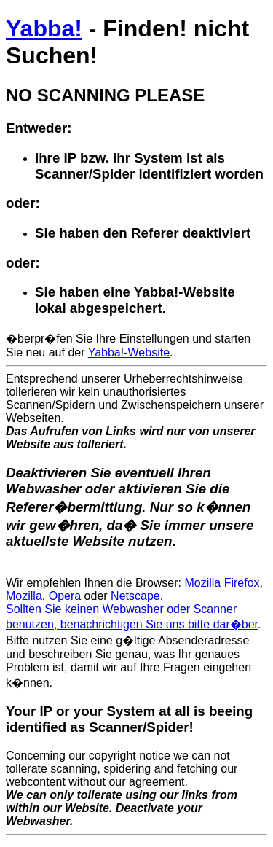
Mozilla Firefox (221, 583)
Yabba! (44, 28)
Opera (65, 596)
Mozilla (24, 596)
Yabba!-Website (129, 352)
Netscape (135, 596)
